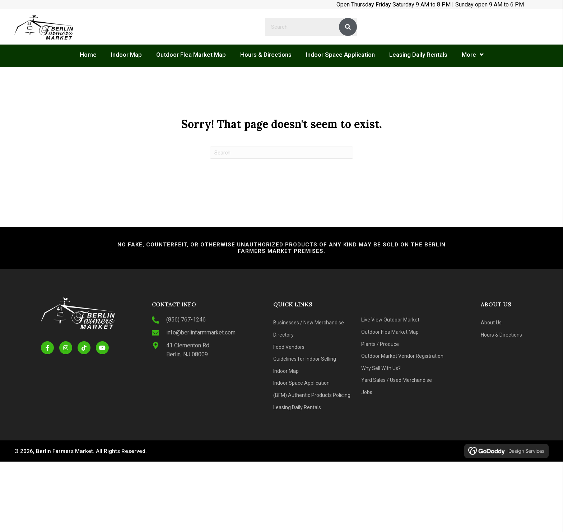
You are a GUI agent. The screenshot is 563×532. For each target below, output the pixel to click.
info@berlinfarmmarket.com (201, 332)
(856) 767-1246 (186, 319)
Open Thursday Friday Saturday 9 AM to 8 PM (393, 4)
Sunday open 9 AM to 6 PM (489, 4)
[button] (47, 347)
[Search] (281, 153)
